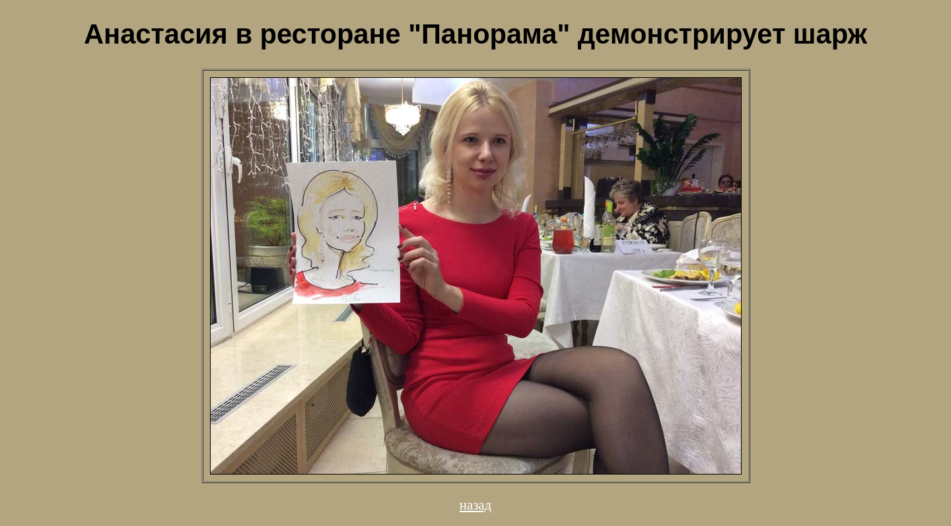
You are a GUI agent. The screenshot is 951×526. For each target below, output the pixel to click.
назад (475, 504)
